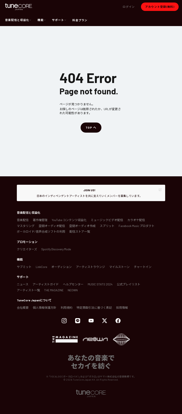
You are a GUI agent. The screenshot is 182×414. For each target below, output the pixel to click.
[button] (128, 7)
